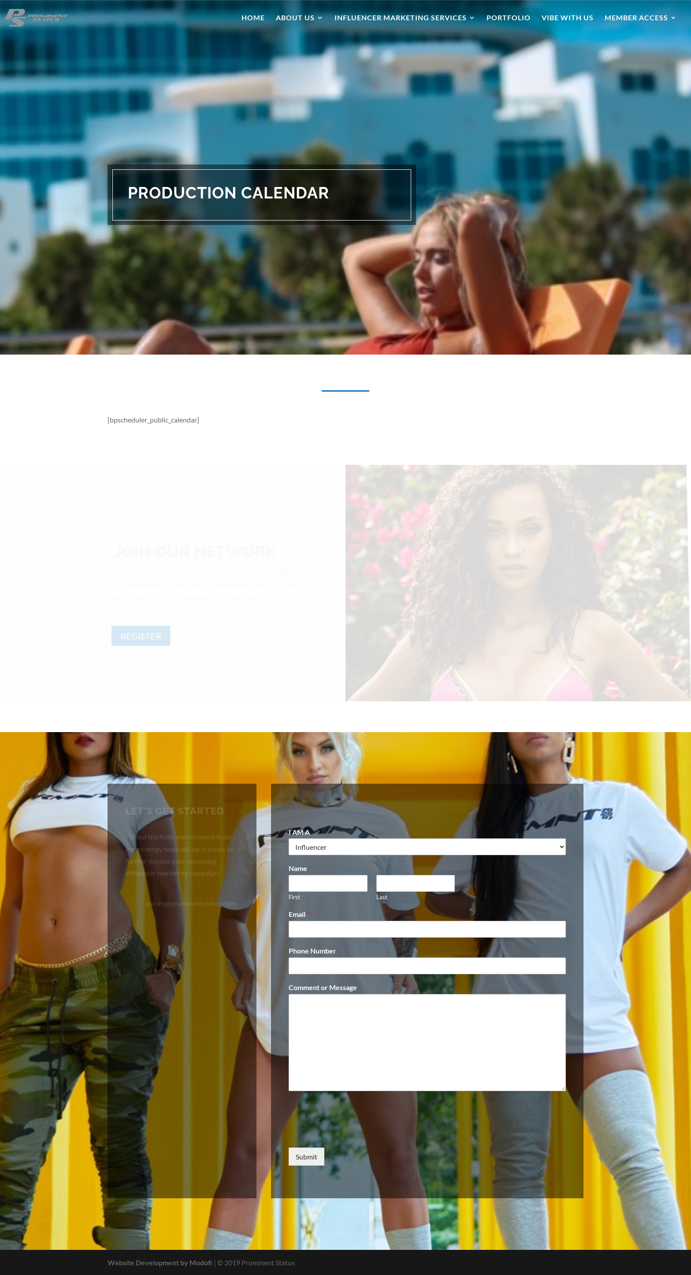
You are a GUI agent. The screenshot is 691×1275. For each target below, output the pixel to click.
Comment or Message (323, 987)
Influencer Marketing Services (400, 18)
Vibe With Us (568, 18)
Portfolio (509, 18)
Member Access (636, 18)
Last (381, 897)
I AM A (299, 832)
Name (300, 868)
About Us (295, 18)
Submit (306, 1156)
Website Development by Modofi (160, 1262)
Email (299, 914)
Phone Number (312, 950)
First (294, 897)
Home (253, 18)
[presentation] (356, 1133)
